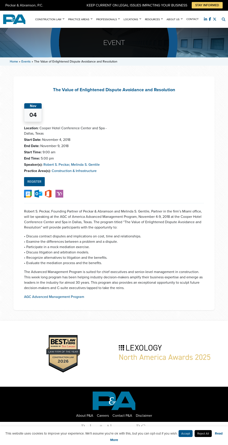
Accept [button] (185, 433)
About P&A (84, 415)
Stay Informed (207, 5)
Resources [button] (152, 19)
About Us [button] (173, 19)
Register (34, 181)
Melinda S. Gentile (85, 164)
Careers (103, 415)
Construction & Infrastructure (74, 170)
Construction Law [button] (48, 19)
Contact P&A (122, 415)
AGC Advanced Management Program (54, 296)
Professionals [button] (106, 19)
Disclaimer (144, 415)
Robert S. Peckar (56, 164)
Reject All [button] (203, 433)
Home (14, 61)
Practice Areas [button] (78, 19)
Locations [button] (131, 19)
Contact (192, 19)
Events (26, 61)
